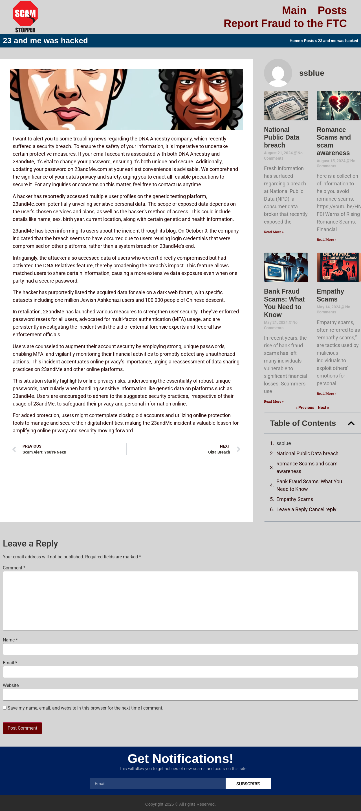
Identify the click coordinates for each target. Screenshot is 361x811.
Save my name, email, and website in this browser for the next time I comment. (85, 708)
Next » (323, 407)
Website (11, 685)
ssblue (283, 443)
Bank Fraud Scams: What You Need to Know (284, 303)
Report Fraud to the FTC (285, 23)
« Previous (305, 407)
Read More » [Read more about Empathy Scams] (326, 393)
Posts (332, 10)
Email (10, 663)
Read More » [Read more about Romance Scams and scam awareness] (326, 239)
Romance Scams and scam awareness (307, 467)
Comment (14, 568)
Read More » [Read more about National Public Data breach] (274, 231)
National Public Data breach (281, 137)
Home (295, 40)
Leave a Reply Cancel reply (306, 509)
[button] (351, 423)
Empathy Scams (330, 295)
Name (10, 640)
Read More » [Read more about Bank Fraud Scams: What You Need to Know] (274, 401)
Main (294, 10)
